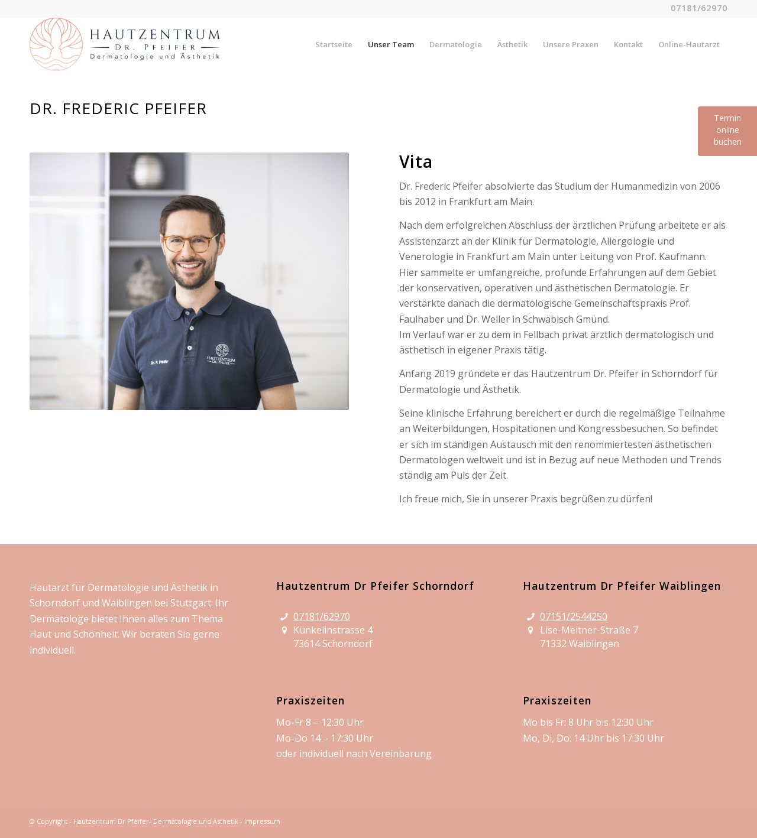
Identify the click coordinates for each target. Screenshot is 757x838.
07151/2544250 (573, 616)
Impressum (262, 821)
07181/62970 (321, 616)
